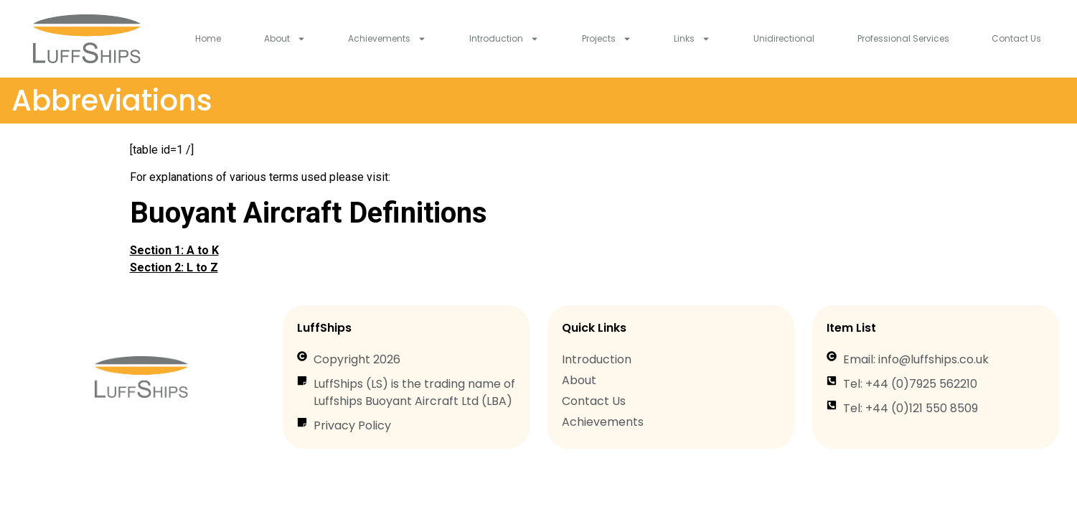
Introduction (504, 38)
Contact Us (1016, 38)
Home (208, 38)
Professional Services (903, 38)
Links (692, 38)
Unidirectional (783, 38)
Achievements (387, 38)
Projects (606, 38)
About (285, 38)
